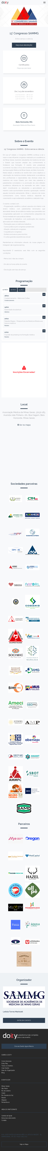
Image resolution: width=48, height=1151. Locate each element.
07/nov (5, 289)
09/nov (21, 290)
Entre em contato (24, 1020)
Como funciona (6, 1061)
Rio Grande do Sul (7, 1095)
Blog (3, 1072)
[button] (43, 294)
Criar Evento (5, 1068)
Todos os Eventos (7, 1066)
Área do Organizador (8, 1070)
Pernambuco (5, 1102)
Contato (4, 1120)
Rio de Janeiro (6, 1091)
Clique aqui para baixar (24, 68)
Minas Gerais (5, 1086)
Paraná (3, 1097)
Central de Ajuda (6, 1116)
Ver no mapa (24, 425)
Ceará (3, 1093)
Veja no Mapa (24, 1144)
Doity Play (4, 1063)
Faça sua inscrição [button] (24, 45)
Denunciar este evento (8, 1118)
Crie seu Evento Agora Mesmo (24, 1046)
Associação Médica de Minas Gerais (24, 125)
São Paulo (4, 1088)
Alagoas (4, 1100)
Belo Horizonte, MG (24, 122)
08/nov (13, 290)
